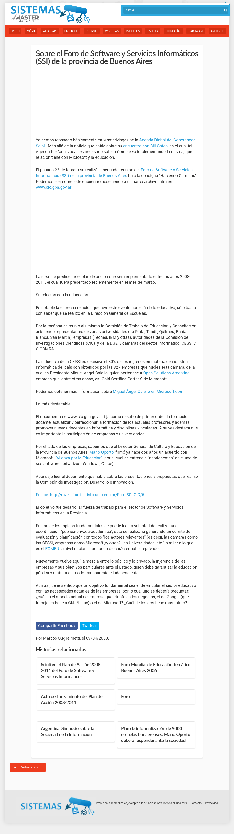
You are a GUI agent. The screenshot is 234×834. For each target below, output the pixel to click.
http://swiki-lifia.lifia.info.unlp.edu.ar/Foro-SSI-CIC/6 (97, 494)
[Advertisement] (70, 101)
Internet (92, 31)
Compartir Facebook (56, 625)
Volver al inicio (27, 767)
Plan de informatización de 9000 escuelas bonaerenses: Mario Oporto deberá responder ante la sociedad (155, 734)
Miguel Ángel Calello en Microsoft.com (148, 391)
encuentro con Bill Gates (145, 145)
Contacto (196, 803)
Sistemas (51, 14)
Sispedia (153, 31)
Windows (112, 31)
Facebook (71, 31)
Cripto (15, 31)
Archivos (217, 31)
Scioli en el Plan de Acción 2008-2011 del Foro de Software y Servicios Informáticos (71, 670)
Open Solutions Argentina (166, 373)
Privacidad (211, 803)
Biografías (173, 31)
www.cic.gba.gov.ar (54, 187)
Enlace (42, 494)
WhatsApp (50, 31)
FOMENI (52, 548)
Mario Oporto (102, 452)
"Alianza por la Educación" (79, 457)
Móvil (31, 31)
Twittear (89, 625)
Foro (125, 696)
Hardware (196, 31)
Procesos (133, 31)
